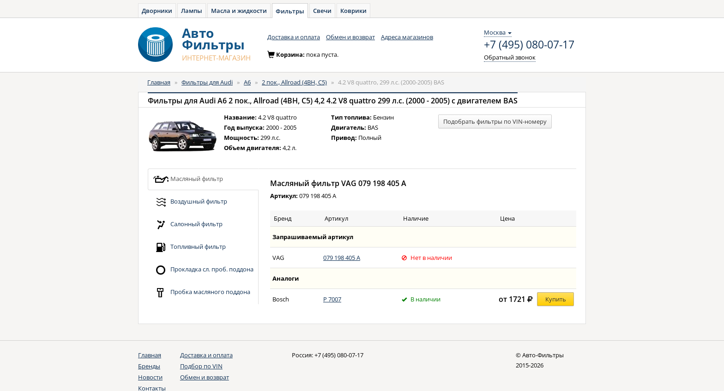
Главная (158, 82)
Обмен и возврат (350, 37)
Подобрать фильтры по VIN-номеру (495, 121)
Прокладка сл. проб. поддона (203, 270)
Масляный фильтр (188, 179)
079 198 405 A (341, 257)
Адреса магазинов (407, 37)
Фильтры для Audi (207, 82)
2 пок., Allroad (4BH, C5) (294, 82)
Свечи (322, 10)
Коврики (353, 10)
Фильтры (290, 11)
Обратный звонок (510, 57)
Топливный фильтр (189, 247)
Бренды (149, 366)
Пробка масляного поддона (201, 292)
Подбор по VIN (201, 366)
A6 (247, 82)
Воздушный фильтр (190, 202)
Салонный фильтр (188, 224)
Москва (498, 32)
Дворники (157, 10)
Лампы (191, 10)
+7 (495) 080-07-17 (529, 45)
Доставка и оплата (293, 37)
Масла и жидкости (239, 10)
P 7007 (332, 299)
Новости (150, 377)
